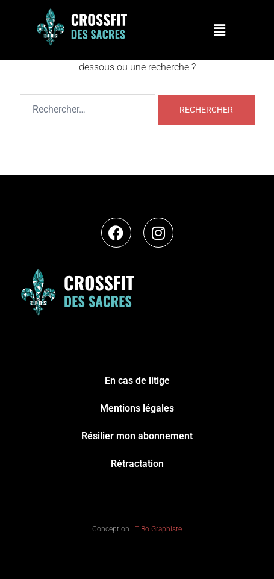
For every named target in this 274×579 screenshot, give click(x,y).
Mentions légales (137, 408)
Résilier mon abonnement (137, 436)
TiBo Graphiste (158, 529)
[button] (219, 30)
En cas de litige (137, 380)
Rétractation (137, 463)
